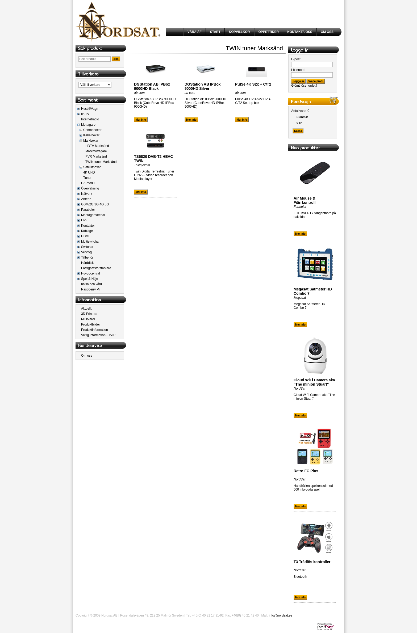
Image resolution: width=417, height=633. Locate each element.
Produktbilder (90, 324)
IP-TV (85, 114)
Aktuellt (86, 308)
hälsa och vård (91, 284)
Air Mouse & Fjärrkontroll (304, 200)
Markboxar (90, 140)
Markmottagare (96, 151)
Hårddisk (87, 263)
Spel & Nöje (89, 279)
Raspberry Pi (90, 289)
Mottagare (88, 124)
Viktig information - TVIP (98, 335)
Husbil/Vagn (89, 109)
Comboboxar (92, 130)
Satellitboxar (92, 167)
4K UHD (89, 172)
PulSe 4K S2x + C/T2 (253, 84)
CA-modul (88, 183)
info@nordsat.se (280, 615)
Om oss (86, 355)
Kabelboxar (91, 135)
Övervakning (90, 188)
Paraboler (88, 210)
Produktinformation (94, 330)
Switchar (87, 247)
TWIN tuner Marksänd (100, 162)
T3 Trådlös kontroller (312, 562)
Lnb (83, 220)
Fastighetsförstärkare (96, 268)
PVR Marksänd (96, 156)
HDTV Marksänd (97, 146)
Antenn (86, 199)
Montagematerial (93, 215)
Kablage (87, 231)
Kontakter (88, 225)
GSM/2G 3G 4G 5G (95, 204)
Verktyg (86, 252)
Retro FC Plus (306, 471)
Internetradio (90, 119)
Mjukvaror (88, 319)
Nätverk (86, 194)
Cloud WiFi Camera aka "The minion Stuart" (314, 382)
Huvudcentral (90, 273)
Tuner (87, 178)
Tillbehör (87, 257)
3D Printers (89, 314)
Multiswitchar (90, 241)
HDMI (85, 236)
